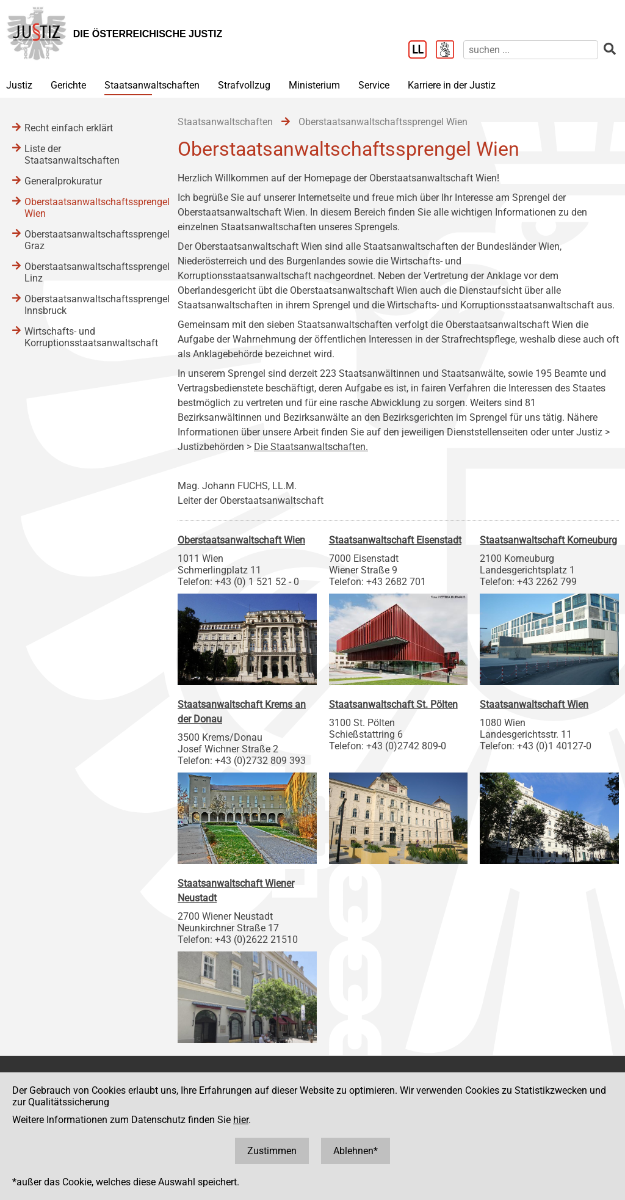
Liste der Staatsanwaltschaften (72, 154)
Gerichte (68, 85)
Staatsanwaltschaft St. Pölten (393, 704)
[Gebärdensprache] (449, 50)
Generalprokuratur (63, 181)
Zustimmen (272, 1151)
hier (240, 1119)
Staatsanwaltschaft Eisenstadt (395, 540)
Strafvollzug (244, 85)
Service (373, 85)
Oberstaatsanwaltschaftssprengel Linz (88, 272)
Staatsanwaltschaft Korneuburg (548, 540)
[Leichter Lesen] (422, 50)
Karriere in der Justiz (452, 85)
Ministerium (314, 85)
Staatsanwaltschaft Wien (534, 704)
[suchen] (530, 49)
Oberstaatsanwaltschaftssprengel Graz (88, 240)
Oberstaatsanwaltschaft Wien (241, 540)
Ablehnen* (355, 1151)
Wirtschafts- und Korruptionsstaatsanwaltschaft (88, 337)
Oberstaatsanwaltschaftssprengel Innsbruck (88, 304)
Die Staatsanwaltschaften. (311, 447)
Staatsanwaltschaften (152, 85)
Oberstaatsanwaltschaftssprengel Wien (88, 207)
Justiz (19, 85)
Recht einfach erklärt (68, 128)
